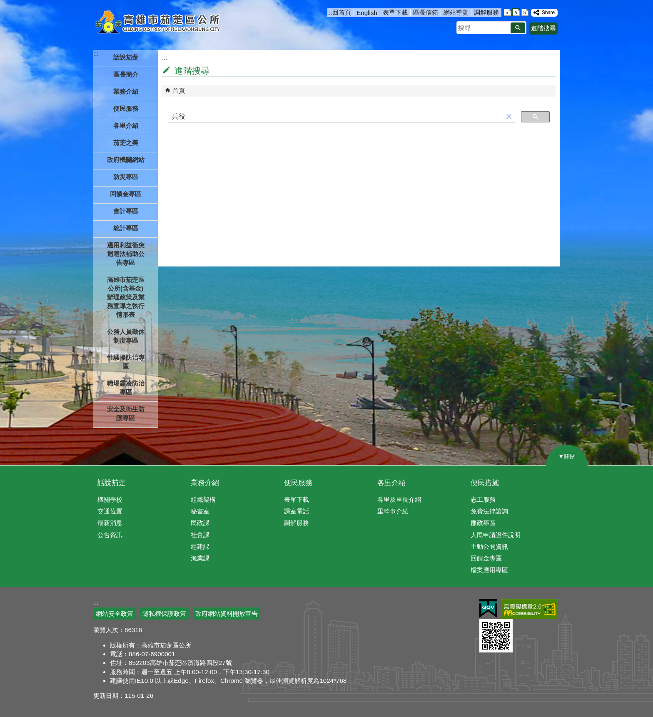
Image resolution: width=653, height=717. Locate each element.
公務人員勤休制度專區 (126, 336)
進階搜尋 (543, 28)
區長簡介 (125, 74)
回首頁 (341, 12)
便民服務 (298, 483)
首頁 (178, 90)
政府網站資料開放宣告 (226, 613)
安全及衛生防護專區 (126, 413)
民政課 (200, 522)
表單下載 (395, 12)
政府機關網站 (126, 159)
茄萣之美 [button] (125, 142)
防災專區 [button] (125, 176)
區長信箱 (425, 12)
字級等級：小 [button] (507, 12)
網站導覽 (456, 12)
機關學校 (109, 499)
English (366, 12)
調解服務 (486, 12)
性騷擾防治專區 (126, 362)
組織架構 (203, 499)
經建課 (200, 546)
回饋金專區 (125, 193)
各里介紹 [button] (125, 125)
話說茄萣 (111, 483)
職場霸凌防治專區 (126, 388)
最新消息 (109, 522)
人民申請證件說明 (496, 534)
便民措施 (485, 483)
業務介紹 (205, 483)
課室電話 (296, 511)
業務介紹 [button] (125, 91)
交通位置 (109, 511)
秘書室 (200, 511)
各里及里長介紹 (399, 499)
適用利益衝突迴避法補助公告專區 (126, 253)
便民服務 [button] (125, 108)
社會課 (200, 534)
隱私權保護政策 (164, 613)
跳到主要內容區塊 (4, 4)
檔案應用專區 (489, 569)
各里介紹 (391, 483)
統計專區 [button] (125, 228)
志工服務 (483, 499)
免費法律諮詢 (489, 511)
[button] (518, 27)
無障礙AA (529, 609)
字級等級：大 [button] (524, 12)
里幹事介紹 (393, 511)
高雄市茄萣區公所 (158, 23)
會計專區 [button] (125, 210)
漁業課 (200, 558)
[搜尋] (335, 117)
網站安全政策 (114, 613)
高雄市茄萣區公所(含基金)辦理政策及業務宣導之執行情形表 (126, 297)
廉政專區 (483, 522)
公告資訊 (109, 534)
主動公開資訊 (489, 546)
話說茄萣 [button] (125, 57)
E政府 (488, 608)
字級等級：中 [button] (516, 12)
